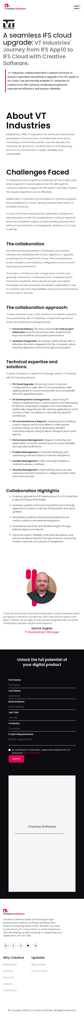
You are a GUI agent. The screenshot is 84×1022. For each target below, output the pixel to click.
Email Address (16, 702)
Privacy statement (32, 753)
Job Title (13, 712)
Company (14, 723)
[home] (14, 7)
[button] (76, 7)
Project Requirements (21, 734)
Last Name (15, 691)
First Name (15, 680)
